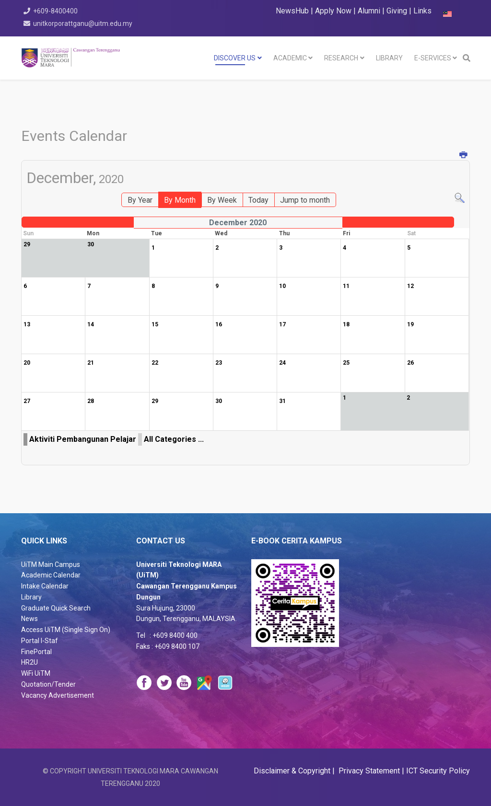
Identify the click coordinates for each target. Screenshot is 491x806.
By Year (140, 200)
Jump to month (305, 200)
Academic (290, 58)
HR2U (29, 662)
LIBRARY (389, 58)
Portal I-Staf (39, 641)
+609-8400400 (57, 11)
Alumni (370, 10)
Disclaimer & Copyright (293, 770)
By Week (222, 200)
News (29, 618)
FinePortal (36, 652)
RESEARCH (341, 58)
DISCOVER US (235, 58)
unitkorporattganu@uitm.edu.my (84, 23)
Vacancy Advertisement (57, 695)
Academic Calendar (51, 575)
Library (31, 597)
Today (258, 200)
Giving (396, 10)
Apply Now (333, 10)
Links (422, 10)
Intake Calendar (45, 586)
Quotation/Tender (48, 684)
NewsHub (292, 10)
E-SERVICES (432, 58)
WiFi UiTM (35, 673)
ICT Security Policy (438, 770)
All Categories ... (174, 439)
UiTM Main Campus (50, 564)
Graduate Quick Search (56, 608)
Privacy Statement (368, 770)
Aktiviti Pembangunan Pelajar (82, 439)
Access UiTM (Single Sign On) (65, 629)
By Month (180, 200)
